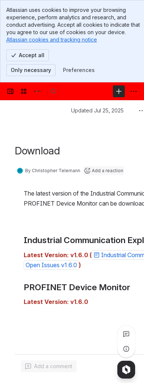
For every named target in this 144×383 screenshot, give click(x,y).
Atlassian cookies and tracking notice (51, 39)
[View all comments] (126, 334)
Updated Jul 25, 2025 (97, 110)
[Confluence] (38, 91)
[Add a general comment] (49, 366)
